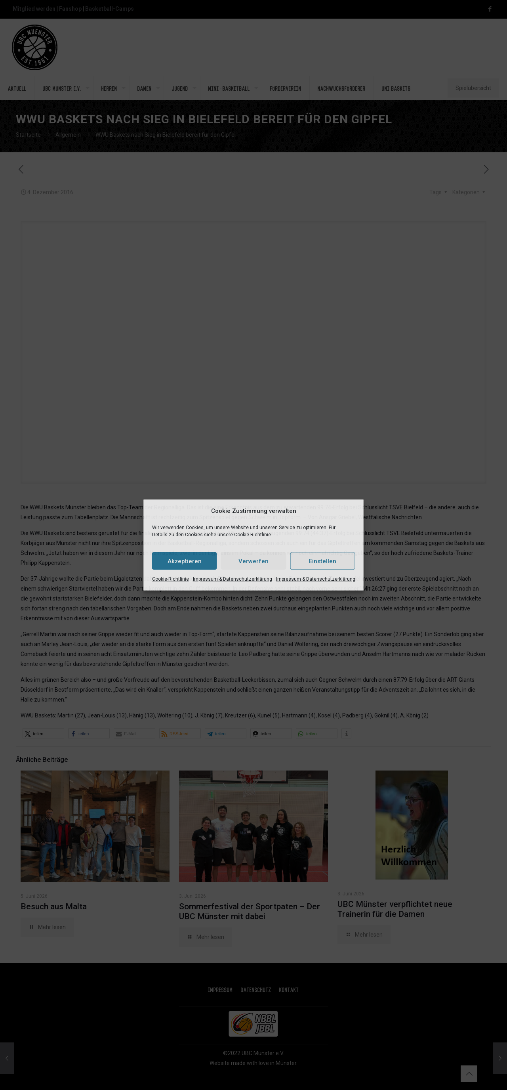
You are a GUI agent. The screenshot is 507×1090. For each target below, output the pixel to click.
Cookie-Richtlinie (170, 579)
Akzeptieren (185, 560)
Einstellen (322, 560)
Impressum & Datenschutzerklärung (232, 579)
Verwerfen (253, 560)
